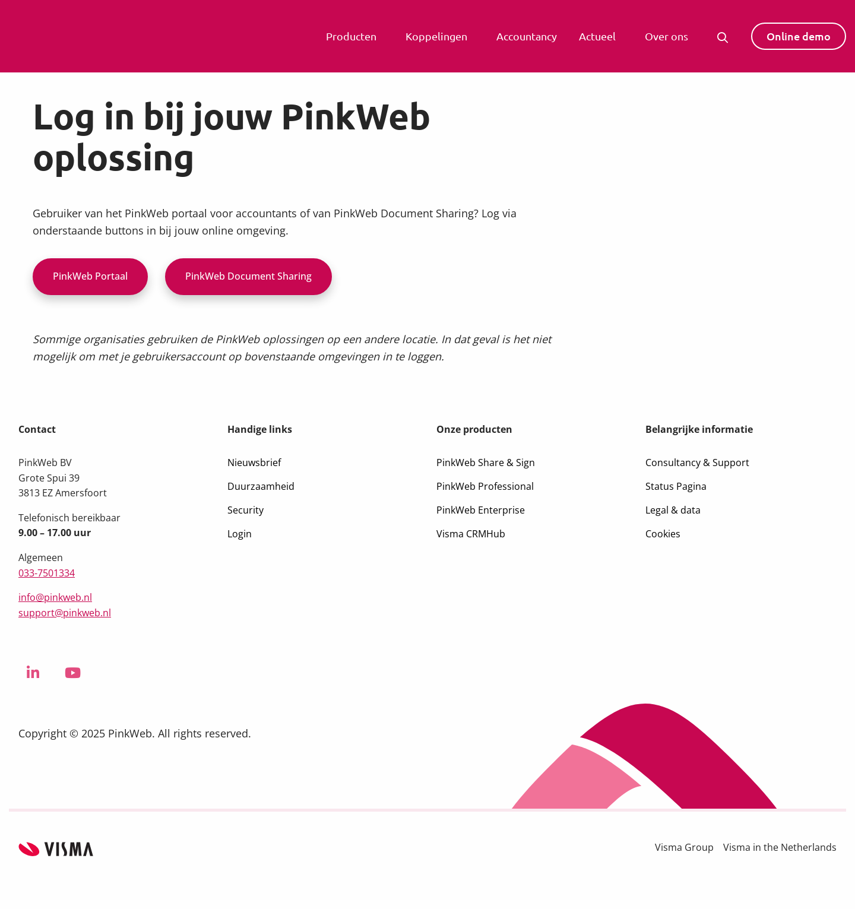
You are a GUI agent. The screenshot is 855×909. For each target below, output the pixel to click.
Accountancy (526, 36)
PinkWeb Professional (485, 486)
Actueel (597, 36)
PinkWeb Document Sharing (248, 276)
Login (239, 533)
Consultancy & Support (697, 462)
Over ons (666, 36)
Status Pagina (676, 486)
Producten (351, 36)
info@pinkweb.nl (55, 597)
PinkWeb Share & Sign (485, 462)
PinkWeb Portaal (90, 276)
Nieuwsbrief (254, 462)
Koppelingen (436, 36)
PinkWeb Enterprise (480, 510)
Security (245, 510)
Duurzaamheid (260, 486)
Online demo (799, 36)
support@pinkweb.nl (64, 612)
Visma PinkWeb (86, 36)
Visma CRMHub (470, 533)
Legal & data (673, 510)
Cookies (662, 533)
